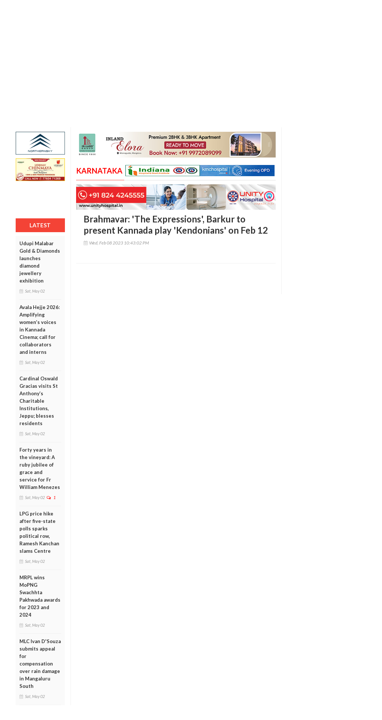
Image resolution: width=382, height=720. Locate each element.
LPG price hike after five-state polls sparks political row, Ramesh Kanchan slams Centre (39, 532)
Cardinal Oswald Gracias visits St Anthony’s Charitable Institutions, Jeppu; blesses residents (38, 400)
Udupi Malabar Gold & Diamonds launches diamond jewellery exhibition (39, 262)
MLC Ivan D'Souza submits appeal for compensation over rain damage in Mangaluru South (40, 663)
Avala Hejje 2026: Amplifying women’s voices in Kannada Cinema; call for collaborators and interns (39, 329)
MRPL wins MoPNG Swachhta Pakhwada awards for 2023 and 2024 (39, 596)
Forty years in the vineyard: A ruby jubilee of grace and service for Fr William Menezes (39, 468)
